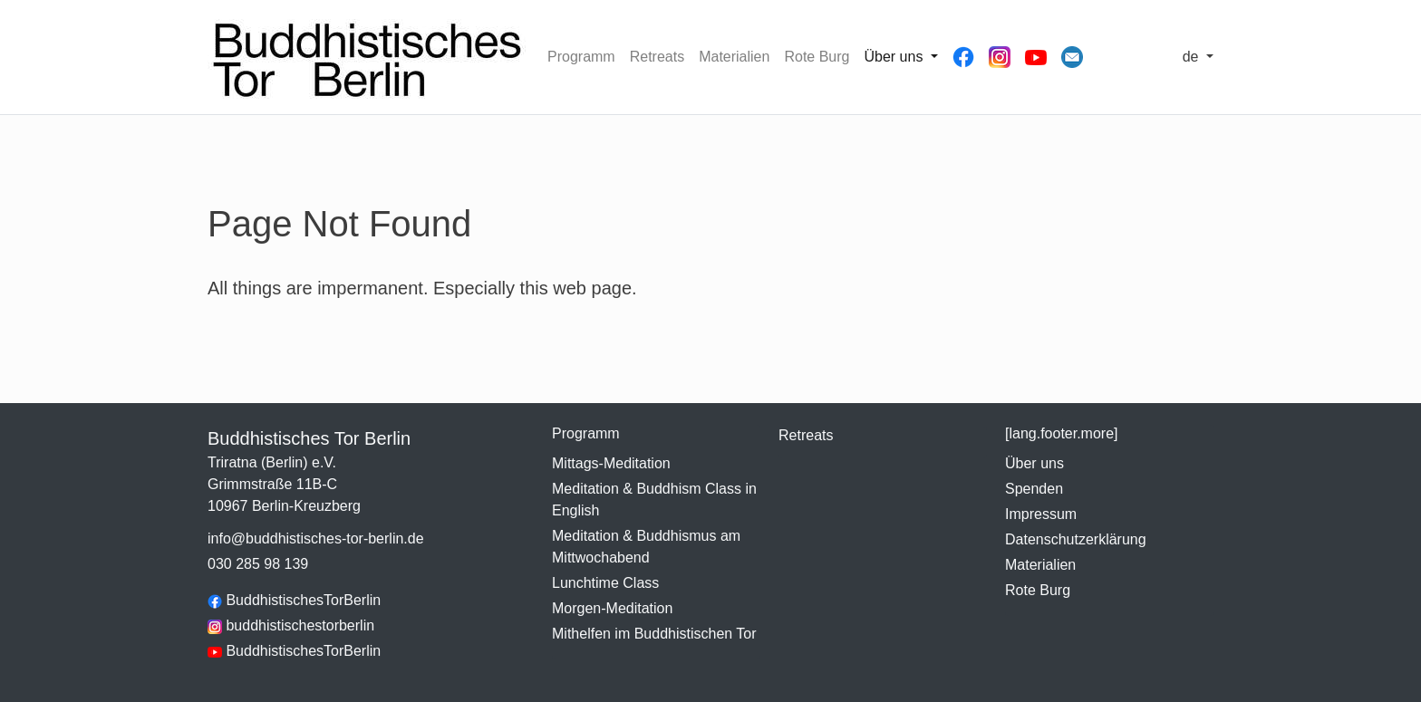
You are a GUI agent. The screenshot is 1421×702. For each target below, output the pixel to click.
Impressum (1041, 514)
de (1193, 56)
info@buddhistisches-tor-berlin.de (316, 538)
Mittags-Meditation (611, 463)
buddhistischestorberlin (291, 625)
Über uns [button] (895, 56)
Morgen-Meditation (612, 608)
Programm (581, 56)
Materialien (734, 56)
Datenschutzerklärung (1075, 539)
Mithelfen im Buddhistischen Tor (654, 633)
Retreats (657, 56)
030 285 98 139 (258, 564)
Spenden (1034, 488)
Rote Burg (816, 56)
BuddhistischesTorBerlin (294, 600)
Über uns (1034, 463)
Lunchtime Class (605, 583)
